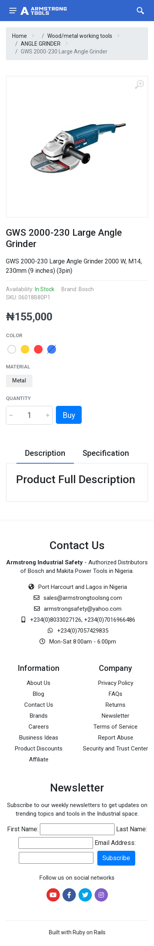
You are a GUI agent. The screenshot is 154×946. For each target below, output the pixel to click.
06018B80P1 (34, 297)
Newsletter (115, 715)
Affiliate (38, 759)
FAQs (115, 693)
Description (45, 453)
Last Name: (131, 829)
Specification (105, 453)
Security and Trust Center (115, 748)
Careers (39, 726)
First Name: (22, 829)
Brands (39, 715)
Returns (115, 704)
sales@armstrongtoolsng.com (82, 597)
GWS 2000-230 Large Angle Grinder (64, 51)
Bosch (86, 289)
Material (18, 367)
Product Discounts (39, 748)
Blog (38, 693)
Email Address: (115, 842)
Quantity (18, 398)
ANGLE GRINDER (41, 44)
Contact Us (38, 704)
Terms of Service (115, 726)
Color (14, 335)
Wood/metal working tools (79, 36)
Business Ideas (38, 737)
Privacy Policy (115, 682)
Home (19, 36)
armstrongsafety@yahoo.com (83, 608)
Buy (69, 415)
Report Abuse (115, 737)
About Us (38, 682)
